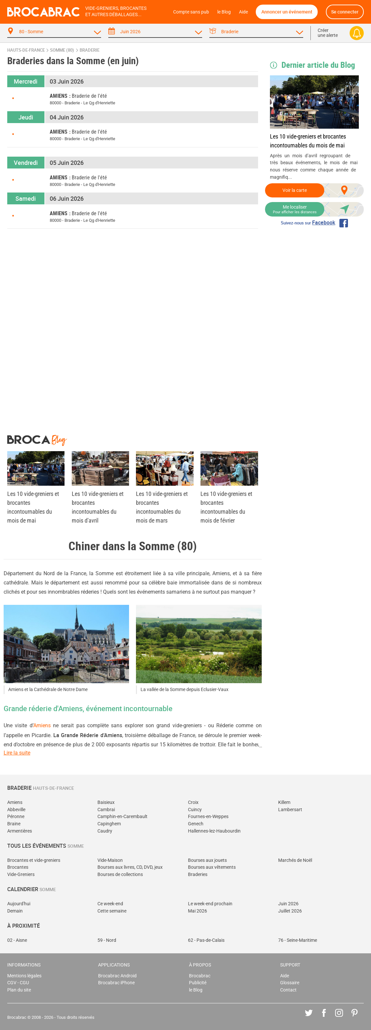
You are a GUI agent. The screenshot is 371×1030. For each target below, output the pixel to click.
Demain (15, 911)
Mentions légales (24, 976)
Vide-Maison (110, 860)
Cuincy (195, 809)
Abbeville (16, 809)
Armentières (19, 831)
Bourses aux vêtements (212, 867)
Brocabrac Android (117, 976)
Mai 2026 (197, 911)
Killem (284, 802)
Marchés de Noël (295, 860)
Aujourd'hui (18, 904)
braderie (89, 50)
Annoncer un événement (286, 12)
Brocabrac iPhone (116, 983)
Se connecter (344, 12)
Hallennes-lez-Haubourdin (214, 831)
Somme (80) (62, 50)
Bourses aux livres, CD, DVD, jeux (130, 867)
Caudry (104, 831)
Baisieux (106, 802)
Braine (13, 824)
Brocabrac (199, 976)
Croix (193, 802)
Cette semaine (111, 911)
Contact (288, 990)
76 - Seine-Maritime (297, 940)
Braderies (197, 874)
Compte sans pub (191, 12)
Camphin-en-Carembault (122, 816)
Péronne (15, 816)
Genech (195, 824)
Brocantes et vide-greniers (33, 860)
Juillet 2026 (290, 911)
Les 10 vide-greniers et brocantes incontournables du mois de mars (162, 507)
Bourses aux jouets (207, 860)
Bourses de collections (120, 874)
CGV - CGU (18, 983)
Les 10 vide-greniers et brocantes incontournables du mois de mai (308, 141)
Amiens (42, 725)
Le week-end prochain (210, 904)
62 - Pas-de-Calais (206, 940)
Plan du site (19, 990)
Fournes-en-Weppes (208, 816)
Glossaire (289, 983)
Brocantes (17, 867)
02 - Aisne (17, 940)
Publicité (197, 983)
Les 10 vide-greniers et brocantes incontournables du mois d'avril (97, 507)
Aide (243, 12)
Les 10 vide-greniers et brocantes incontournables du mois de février (226, 507)
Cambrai (106, 809)
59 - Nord (106, 940)
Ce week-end (110, 904)
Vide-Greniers (21, 874)
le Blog (224, 12)
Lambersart (290, 809)
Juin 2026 (288, 904)
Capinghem (109, 824)
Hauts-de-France (26, 50)
